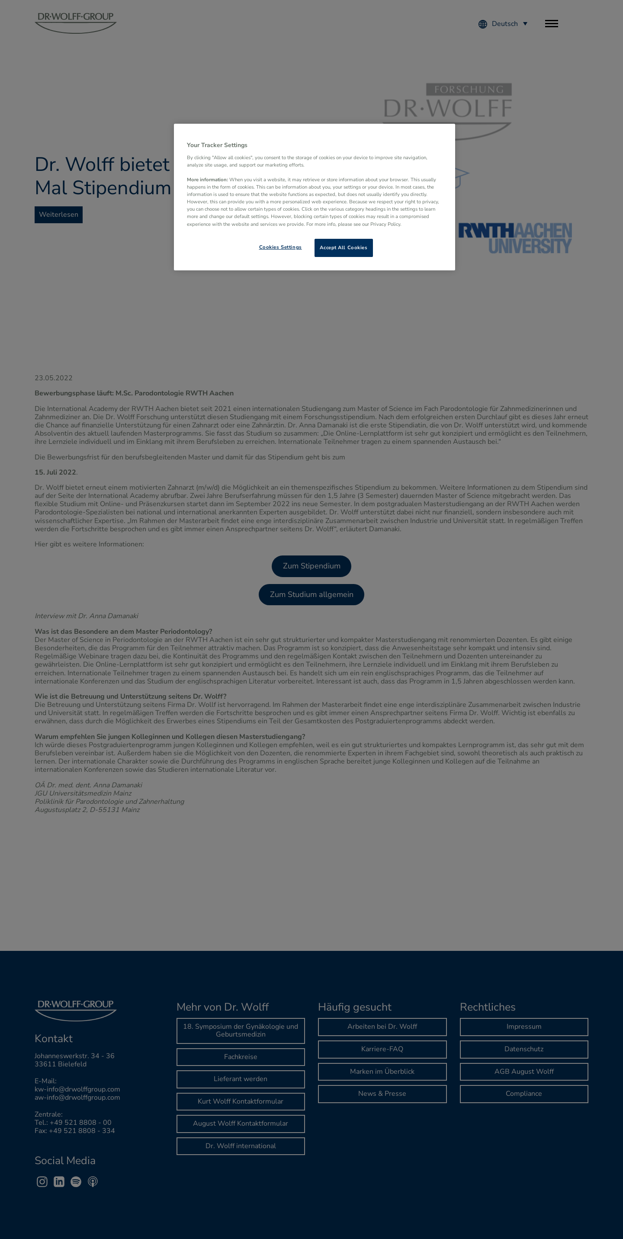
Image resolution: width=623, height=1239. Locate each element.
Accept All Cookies (343, 247)
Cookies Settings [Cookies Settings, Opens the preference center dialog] (280, 247)
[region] (314, 197)
